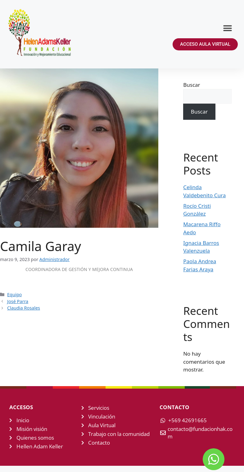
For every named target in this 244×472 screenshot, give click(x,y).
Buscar (191, 84)
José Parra (17, 301)
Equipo (14, 294)
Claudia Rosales (23, 308)
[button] (228, 28)
